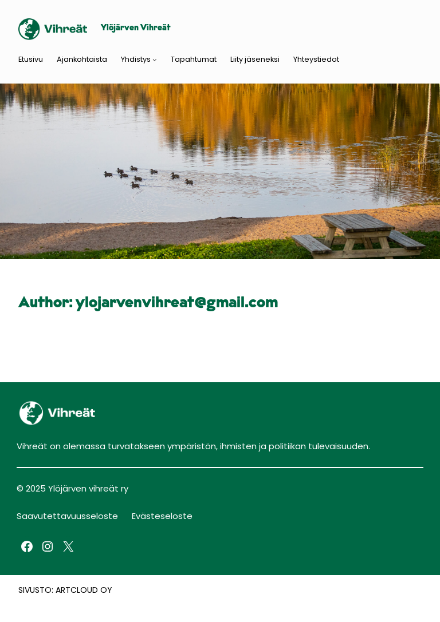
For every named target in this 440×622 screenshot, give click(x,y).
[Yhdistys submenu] (154, 59)
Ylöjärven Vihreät (136, 28)
